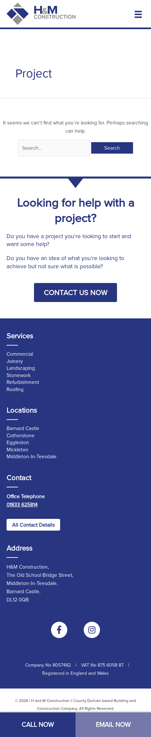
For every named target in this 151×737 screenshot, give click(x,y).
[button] (75, 292)
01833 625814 (22, 504)
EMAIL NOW (113, 724)
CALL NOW (38, 724)
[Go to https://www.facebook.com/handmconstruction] (59, 630)
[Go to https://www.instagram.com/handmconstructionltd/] (92, 630)
